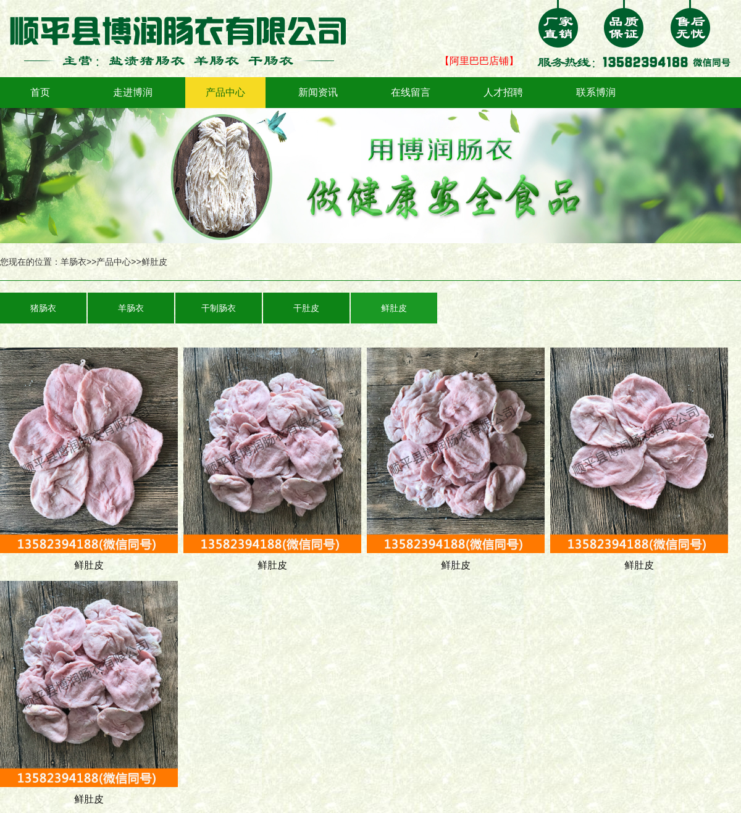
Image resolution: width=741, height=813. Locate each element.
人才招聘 (503, 92)
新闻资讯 (318, 92)
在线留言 (410, 92)
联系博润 (596, 92)
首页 (40, 92)
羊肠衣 (73, 262)
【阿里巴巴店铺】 (479, 61)
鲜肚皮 (154, 262)
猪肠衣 (43, 308)
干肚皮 (306, 308)
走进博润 (133, 92)
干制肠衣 (218, 308)
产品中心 (225, 92)
